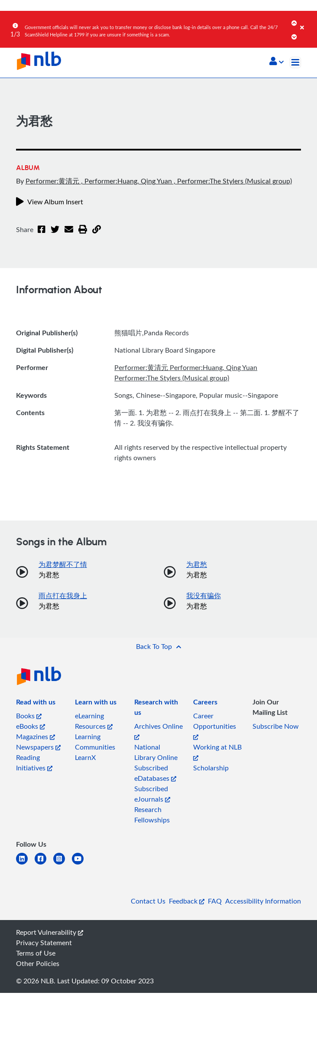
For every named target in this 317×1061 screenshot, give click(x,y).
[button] (276, 62)
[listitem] (35, 704)
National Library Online (156, 752)
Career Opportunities (214, 725)
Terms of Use (35, 953)
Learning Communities (95, 742)
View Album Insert (49, 201)
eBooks (30, 726)
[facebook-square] (44, 864)
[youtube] (81, 864)
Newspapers (38, 747)
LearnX (85, 757)
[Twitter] (55, 234)
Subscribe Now (275, 726)
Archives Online (158, 730)
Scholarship (211, 768)
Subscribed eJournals (152, 794)
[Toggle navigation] (295, 62)
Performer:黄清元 (53, 181)
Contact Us (148, 901)
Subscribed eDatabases (155, 773)
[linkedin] (25, 864)
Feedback (186, 901)
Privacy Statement (44, 942)
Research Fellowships (152, 815)
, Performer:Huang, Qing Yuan (127, 181)
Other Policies (37, 963)
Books (29, 715)
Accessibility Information (263, 901)
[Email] (69, 234)
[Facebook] (41, 234)
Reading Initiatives (34, 763)
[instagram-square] (62, 864)
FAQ (215, 901)
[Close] (307, 21)
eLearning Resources (94, 721)
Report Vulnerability (49, 932)
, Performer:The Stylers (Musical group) (233, 181)
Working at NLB (217, 751)
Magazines (35, 736)
